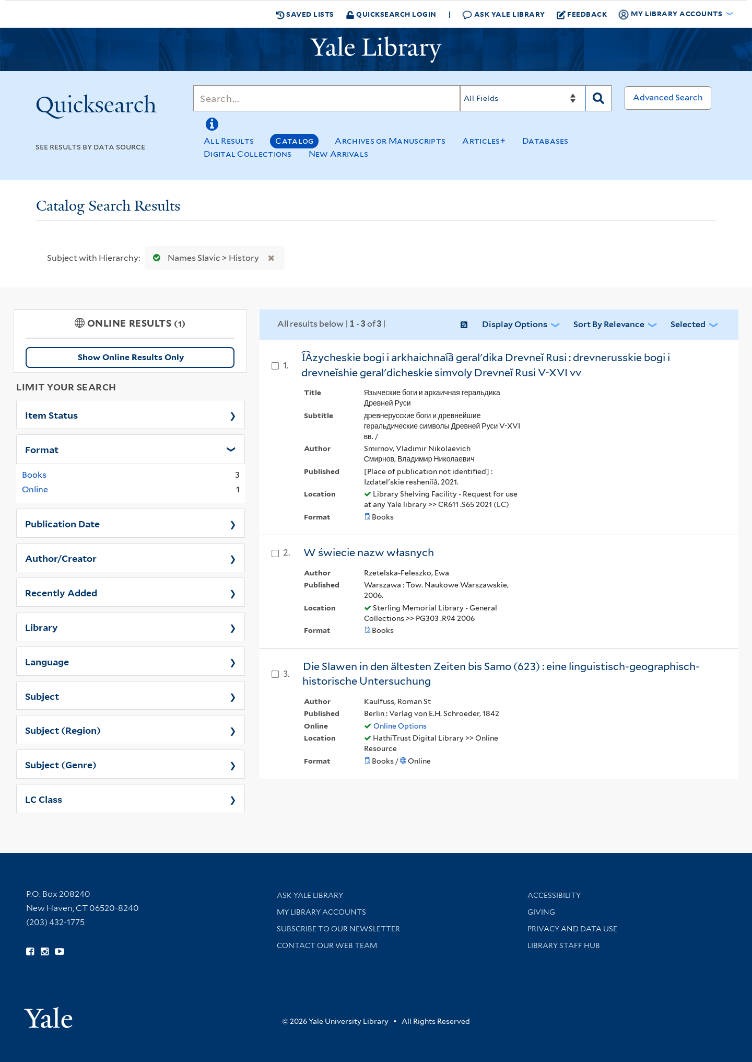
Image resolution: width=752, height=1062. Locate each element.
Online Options (400, 726)
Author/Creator (61, 557)
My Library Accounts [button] (671, 14)
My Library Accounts (321, 912)
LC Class (43, 798)
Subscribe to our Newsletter (338, 929)
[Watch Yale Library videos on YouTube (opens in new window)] (59, 951)
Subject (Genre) (61, 764)
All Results (229, 141)
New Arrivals (339, 154)
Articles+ (484, 141)
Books (34, 475)
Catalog (294, 141)
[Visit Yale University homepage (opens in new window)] (48, 1014)
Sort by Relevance (608, 324)
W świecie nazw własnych (368, 552)
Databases (545, 141)
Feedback (582, 14)
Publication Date (62, 523)
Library (41, 626)
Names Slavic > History (204, 258)
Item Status (51, 414)
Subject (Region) (63, 729)
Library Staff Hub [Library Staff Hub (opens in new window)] (563, 945)
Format (41, 449)
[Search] (326, 98)
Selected (688, 324)
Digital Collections (248, 154)
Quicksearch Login (391, 14)
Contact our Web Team (327, 945)
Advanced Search (668, 97)
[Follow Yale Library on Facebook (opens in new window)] (30, 951)
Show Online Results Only (131, 357)
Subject (42, 695)
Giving (541, 912)
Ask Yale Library (503, 14)
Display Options (514, 324)
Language (47, 661)
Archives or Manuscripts (390, 141)
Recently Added (61, 592)
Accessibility (554, 895)
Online (35, 489)
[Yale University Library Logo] (376, 50)
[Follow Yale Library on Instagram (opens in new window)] (45, 951)
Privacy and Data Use (572, 929)
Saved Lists (305, 14)
